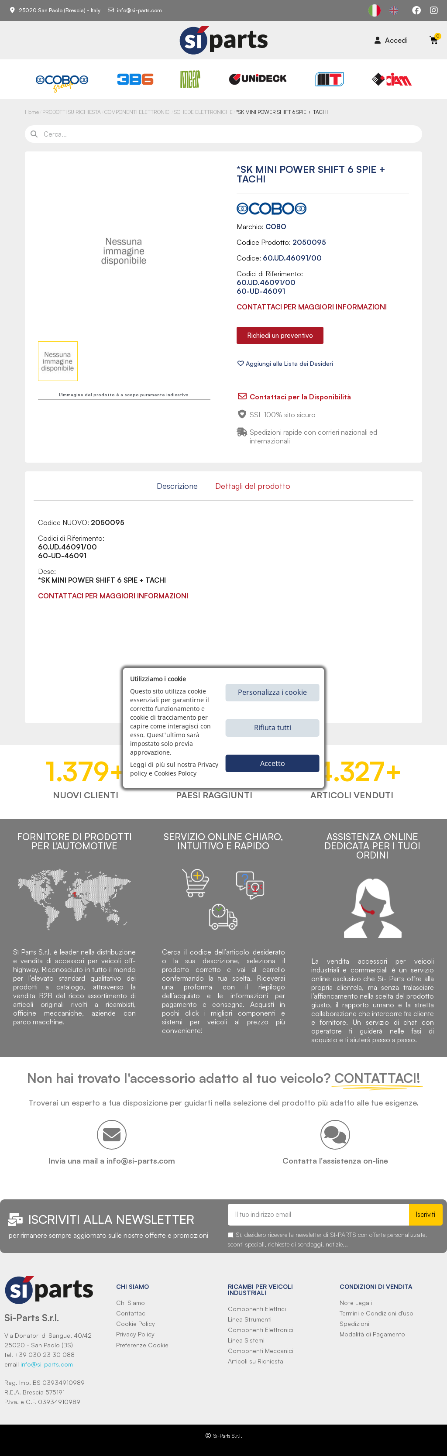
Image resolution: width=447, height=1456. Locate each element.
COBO (275, 226)
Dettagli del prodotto (252, 486)
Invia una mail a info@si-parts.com (111, 1160)
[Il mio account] (391, 40)
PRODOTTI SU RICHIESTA (71, 112)
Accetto (272, 763)
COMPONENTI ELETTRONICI (137, 112)
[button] (280, 335)
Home (32, 112)
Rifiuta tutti (272, 727)
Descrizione (177, 486)
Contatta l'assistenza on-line (335, 1160)
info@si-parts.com (47, 1364)
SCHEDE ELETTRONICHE (203, 112)
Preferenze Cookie (142, 1345)
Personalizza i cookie (272, 692)
